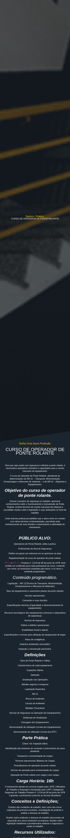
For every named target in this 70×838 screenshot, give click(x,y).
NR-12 (16, 563)
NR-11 (8, 563)
